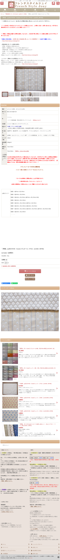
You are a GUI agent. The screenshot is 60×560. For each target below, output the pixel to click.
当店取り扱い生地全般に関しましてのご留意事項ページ (26, 39)
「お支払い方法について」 (7, 511)
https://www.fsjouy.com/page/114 (10, 41)
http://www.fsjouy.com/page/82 (30, 55)
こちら (30, 558)
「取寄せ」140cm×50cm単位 (21, 151)
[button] (2, 3)
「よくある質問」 (34, 528)
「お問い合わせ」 (43, 536)
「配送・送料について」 (7, 481)
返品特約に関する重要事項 (9, 266)
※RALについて (37, 120)
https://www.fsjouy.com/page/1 (30, 64)
